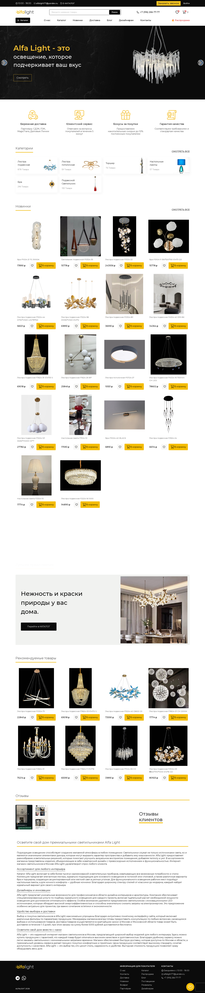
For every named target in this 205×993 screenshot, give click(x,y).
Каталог (22, 20)
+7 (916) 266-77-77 (148, 12)
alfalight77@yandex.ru (47, 3)
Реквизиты (146, 985)
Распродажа (182, 20)
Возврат (124, 985)
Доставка (94, 20)
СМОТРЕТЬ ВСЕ (181, 151)
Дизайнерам (126, 20)
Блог (109, 20)
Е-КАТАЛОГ (69, 3)
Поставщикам (148, 981)
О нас (47, 20)
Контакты (145, 20)
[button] (4, 63)
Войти (186, 3)
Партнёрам (125, 988)
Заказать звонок (168, 3)
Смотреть (23, 81)
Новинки (78, 20)
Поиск (115, 12)
